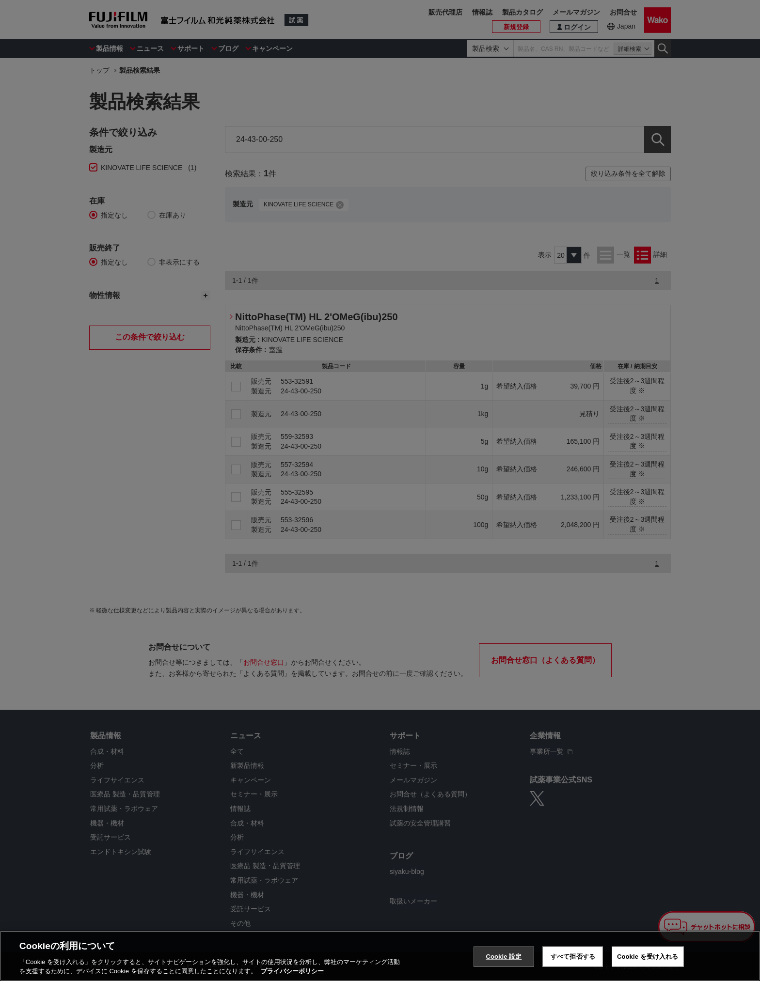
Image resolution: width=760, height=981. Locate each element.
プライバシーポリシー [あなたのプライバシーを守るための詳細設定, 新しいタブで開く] (292, 971)
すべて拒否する (573, 956)
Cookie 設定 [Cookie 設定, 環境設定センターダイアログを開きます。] (504, 956)
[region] (380, 956)
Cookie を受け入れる (648, 956)
